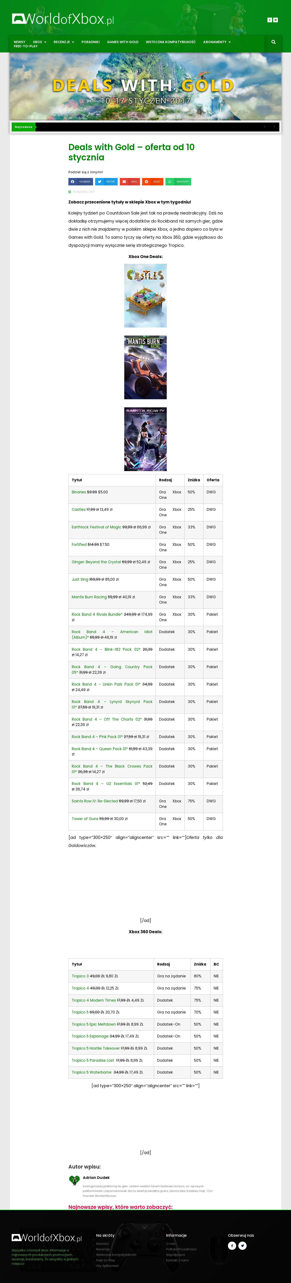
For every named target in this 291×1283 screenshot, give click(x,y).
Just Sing (80, 579)
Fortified (79, 544)
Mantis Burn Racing (89, 597)
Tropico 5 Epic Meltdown (94, 1024)
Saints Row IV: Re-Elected (95, 801)
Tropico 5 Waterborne (92, 1072)
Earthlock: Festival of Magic (96, 527)
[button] (80, 181)
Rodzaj (165, 480)
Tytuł (77, 480)
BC (216, 964)
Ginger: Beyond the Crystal (96, 562)
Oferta (213, 480)
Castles (79, 509)
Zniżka (194, 480)
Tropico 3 (80, 976)
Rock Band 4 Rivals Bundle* (97, 614)
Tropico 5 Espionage (90, 1036)
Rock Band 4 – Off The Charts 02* (107, 719)
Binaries (79, 492)
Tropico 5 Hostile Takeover (96, 1048)
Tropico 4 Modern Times (94, 1000)
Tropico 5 (80, 1012)
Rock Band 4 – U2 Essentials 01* (106, 783)
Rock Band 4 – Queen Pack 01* (100, 748)
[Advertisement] (145, 887)
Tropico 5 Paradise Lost (93, 1060)
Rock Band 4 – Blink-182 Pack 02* (106, 649)
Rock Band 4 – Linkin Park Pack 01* (106, 684)
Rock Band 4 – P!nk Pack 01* (97, 736)
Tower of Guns (85, 818)
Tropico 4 (80, 988)
